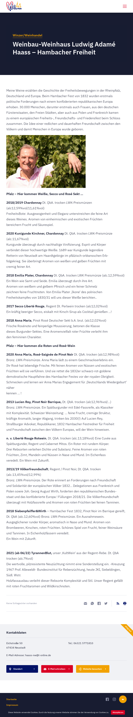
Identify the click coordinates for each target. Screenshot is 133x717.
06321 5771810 (83, 643)
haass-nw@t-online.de (38, 655)
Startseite (11, 699)
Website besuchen (89, 669)
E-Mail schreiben (53, 669)
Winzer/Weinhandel (27, 35)
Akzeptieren (118, 712)
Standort (15, 669)
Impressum (12, 705)
